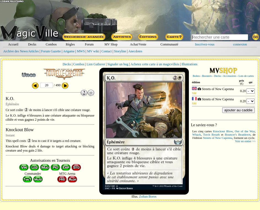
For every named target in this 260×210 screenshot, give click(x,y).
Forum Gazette (51, 51)
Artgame (69, 51)
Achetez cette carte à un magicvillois (154, 64)
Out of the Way (245, 131)
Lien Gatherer (96, 64)
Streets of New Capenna (217, 137)
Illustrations (189, 64)
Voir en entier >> (245, 141)
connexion (240, 44)
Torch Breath (211, 134)
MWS (81, 51)
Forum (89, 44)
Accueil (13, 44)
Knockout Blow (223, 131)
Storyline (120, 51)
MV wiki (93, 51)
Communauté (169, 44)
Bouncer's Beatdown (237, 134)
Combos (51, 44)
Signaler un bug (117, 64)
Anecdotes (135, 51)
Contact (106, 51)
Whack (196, 134)
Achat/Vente (138, 44)
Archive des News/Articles (21, 51)
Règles (70, 44)
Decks (32, 44)
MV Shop (110, 44)
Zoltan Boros (147, 196)
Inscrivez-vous (205, 44)
